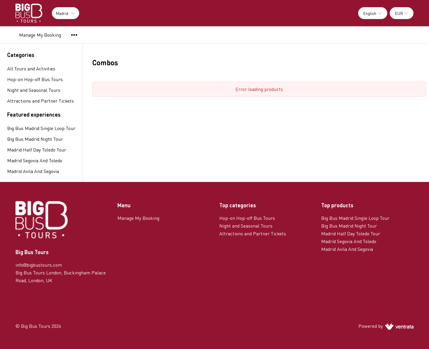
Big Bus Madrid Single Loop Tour (41, 128)
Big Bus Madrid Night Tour (35, 139)
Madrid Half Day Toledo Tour (36, 149)
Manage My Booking (40, 35)
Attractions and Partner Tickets (252, 233)
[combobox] (372, 13)
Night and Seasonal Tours (246, 226)
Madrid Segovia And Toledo (34, 160)
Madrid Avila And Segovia (33, 171)
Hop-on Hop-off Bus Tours (247, 218)
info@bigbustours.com (38, 265)
